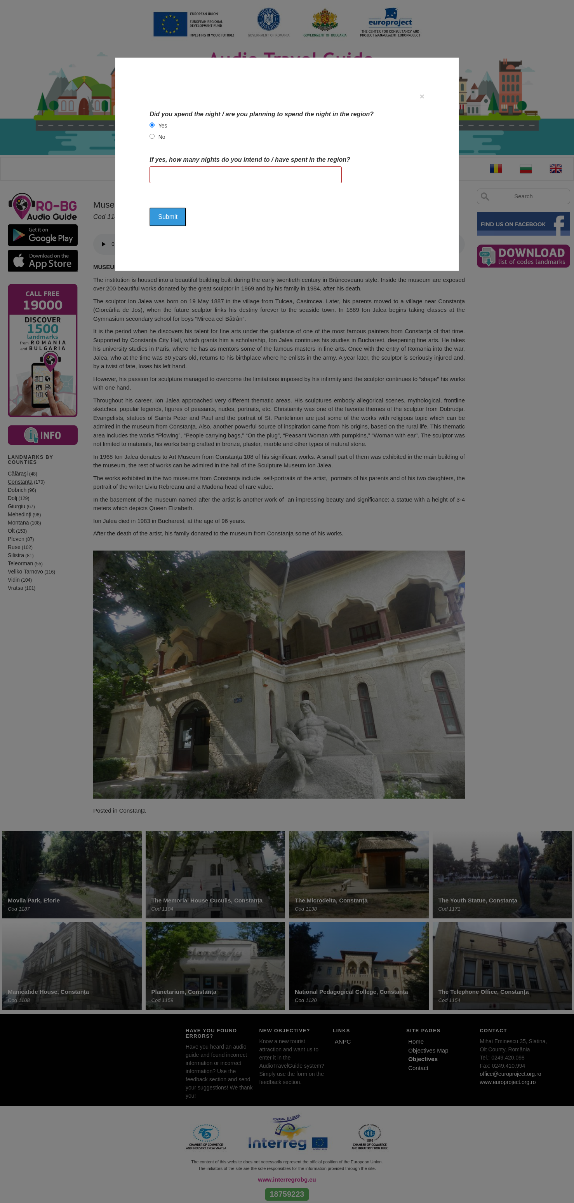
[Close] (421, 96)
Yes (162, 125)
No (161, 137)
